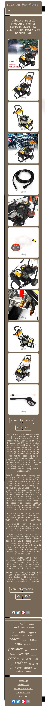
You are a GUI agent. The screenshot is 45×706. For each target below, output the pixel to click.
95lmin (34, 649)
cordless (23, 635)
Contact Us (23, 685)
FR (26, 697)
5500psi (15, 627)
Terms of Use (23, 693)
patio (18, 644)
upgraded (33, 632)
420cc (26, 650)
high (13, 631)
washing (30, 627)
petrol (14, 658)
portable (15, 635)
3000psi (24, 640)
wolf (35, 668)
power (14, 639)
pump (18, 667)
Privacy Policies (23, 689)
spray (23, 627)
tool (11, 668)
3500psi (26, 659)
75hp (35, 659)
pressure (15, 649)
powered (31, 635)
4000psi (33, 640)
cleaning (14, 624)
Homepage (23, 681)
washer (21, 663)
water (23, 631)
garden (28, 644)
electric (23, 654)
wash (22, 623)
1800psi (31, 624)
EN (20, 697)
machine (33, 655)
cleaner (34, 663)
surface (19, 671)
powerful (10, 665)
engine (28, 667)
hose (12, 654)
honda (28, 671)
